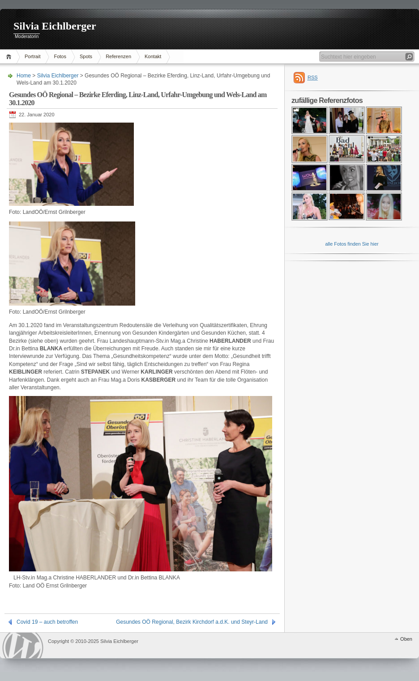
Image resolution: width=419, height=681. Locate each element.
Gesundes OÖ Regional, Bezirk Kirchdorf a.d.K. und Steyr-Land (192, 622)
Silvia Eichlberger (54, 26)
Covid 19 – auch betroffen (47, 622)
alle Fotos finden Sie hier (351, 244)
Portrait (32, 56)
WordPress (22, 645)
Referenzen (118, 56)
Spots (86, 56)
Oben (406, 639)
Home (10, 57)
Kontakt (153, 56)
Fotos (60, 56)
